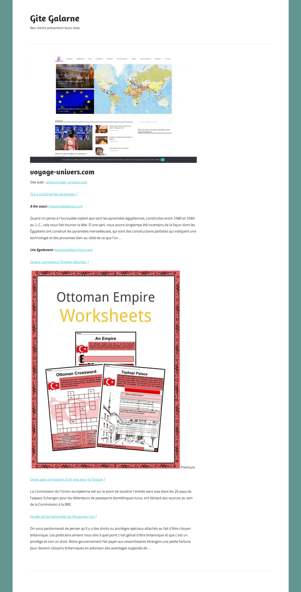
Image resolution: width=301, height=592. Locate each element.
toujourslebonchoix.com (74, 250)
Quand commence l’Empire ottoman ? (59, 262)
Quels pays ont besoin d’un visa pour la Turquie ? (67, 479)
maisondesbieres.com (66, 206)
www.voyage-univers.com (66, 182)
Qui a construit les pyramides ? (54, 194)
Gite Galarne (54, 18)
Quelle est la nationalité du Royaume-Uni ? (63, 516)
